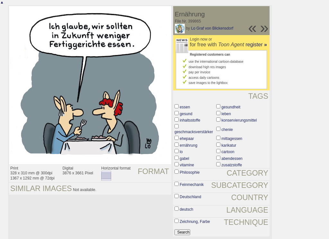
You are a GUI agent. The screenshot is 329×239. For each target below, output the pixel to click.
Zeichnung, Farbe (195, 221)
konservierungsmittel (239, 120)
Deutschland (190, 197)
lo (181, 152)
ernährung (188, 145)
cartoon (227, 152)
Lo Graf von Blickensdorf (212, 28)
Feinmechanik (192, 184)
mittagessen (231, 138)
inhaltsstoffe (190, 120)
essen (185, 107)
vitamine (187, 165)
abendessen (231, 158)
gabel (184, 158)
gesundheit (230, 107)
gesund (186, 114)
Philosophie (190, 172)
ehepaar (187, 138)
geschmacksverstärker (193, 132)
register (256, 44)
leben (226, 114)
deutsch (186, 209)
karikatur (228, 145)
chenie (227, 129)
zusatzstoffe (231, 165)
